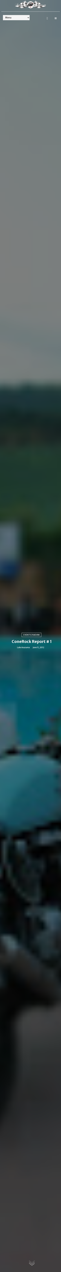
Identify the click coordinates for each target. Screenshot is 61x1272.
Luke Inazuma (23, 647)
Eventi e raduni (31, 635)
